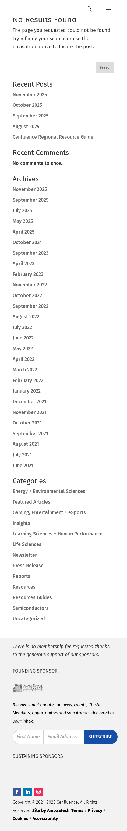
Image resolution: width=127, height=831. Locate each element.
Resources (24, 587)
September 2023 (30, 253)
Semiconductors (31, 608)
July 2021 (22, 455)
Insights (21, 523)
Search (105, 67)
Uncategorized (29, 619)
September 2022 (30, 306)
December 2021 (29, 402)
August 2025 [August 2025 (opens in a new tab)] (26, 127)
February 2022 (28, 380)
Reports (21, 576)
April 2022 (23, 359)
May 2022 (23, 349)
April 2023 (23, 264)
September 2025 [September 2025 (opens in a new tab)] (30, 116)
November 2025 (30, 189)
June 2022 (23, 338)
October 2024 (27, 242)
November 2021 (30, 412)
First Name (28, 737)
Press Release (28, 565)
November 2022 (30, 285)
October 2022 (27, 295)
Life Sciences (27, 544)
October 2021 (27, 423)
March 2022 (25, 370)
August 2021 (26, 444)
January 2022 (27, 391)
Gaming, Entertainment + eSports (49, 512)
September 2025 (30, 200)
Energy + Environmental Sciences (49, 491)
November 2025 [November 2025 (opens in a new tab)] (30, 95)
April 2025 (23, 232)
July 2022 (22, 327)
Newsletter (25, 555)
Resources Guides (32, 597)
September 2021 (30, 434)
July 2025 (22, 210)
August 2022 (26, 317)
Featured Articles (31, 502)
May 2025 (23, 221)
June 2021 (23, 465)
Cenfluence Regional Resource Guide (53, 137)
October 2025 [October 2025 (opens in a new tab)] (27, 105)
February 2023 (28, 274)
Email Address (62, 737)
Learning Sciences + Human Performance (58, 534)
